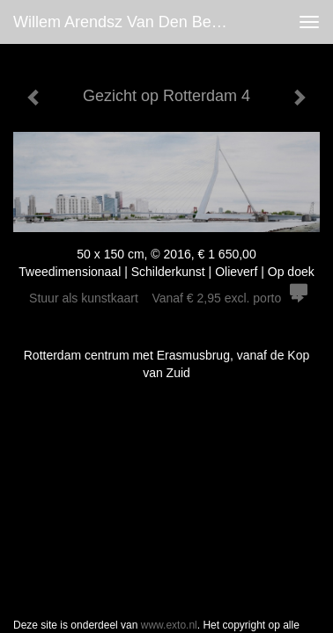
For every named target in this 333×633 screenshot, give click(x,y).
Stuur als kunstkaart (166, 298)
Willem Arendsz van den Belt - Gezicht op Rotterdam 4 (127, 22)
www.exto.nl (169, 472)
